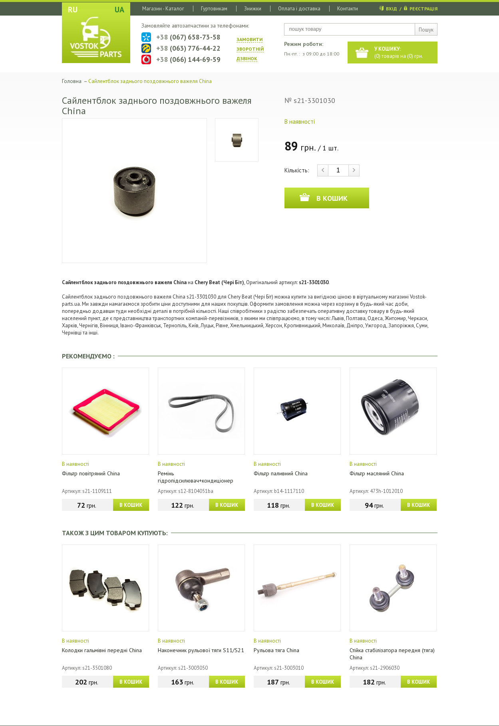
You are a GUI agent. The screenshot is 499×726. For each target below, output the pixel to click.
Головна (72, 81)
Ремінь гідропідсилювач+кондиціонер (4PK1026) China (195, 480)
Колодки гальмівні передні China (102, 650)
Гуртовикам (214, 8)
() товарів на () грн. (398, 52)
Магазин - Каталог (163, 8)
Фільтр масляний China (377, 473)
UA (119, 9)
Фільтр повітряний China (91, 473)
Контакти (347, 8)
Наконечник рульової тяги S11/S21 (201, 650)
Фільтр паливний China (281, 473)
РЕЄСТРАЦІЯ (423, 9)
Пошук (426, 29)
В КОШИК (130, 505)
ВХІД (391, 9)
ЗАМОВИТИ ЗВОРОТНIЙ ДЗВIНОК (250, 48)
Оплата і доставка (299, 8)
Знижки (252, 8)
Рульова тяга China (276, 650)
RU (73, 9)
